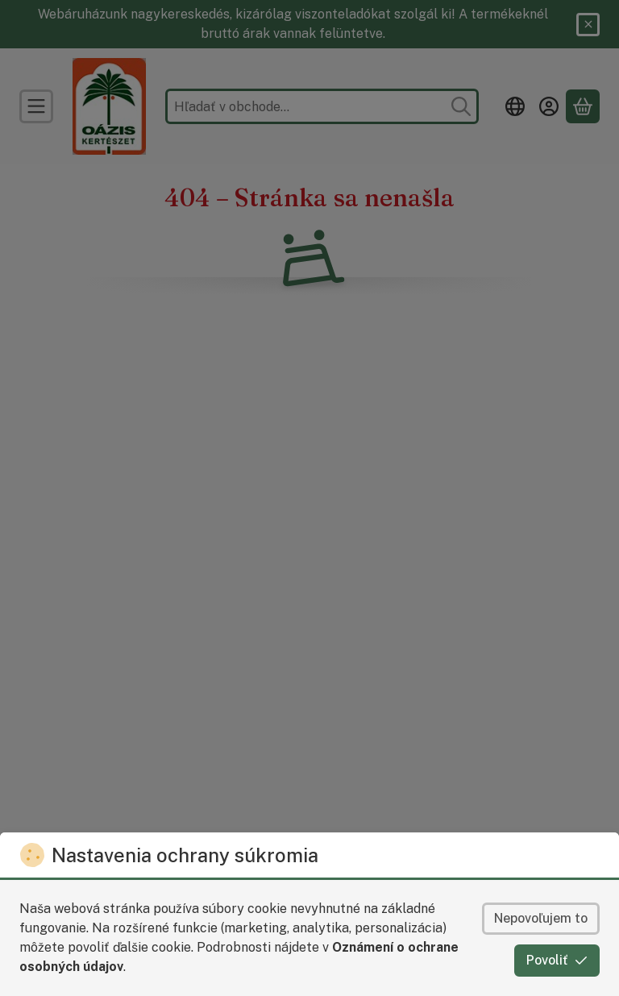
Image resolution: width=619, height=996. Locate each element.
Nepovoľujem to (541, 918)
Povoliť (557, 960)
